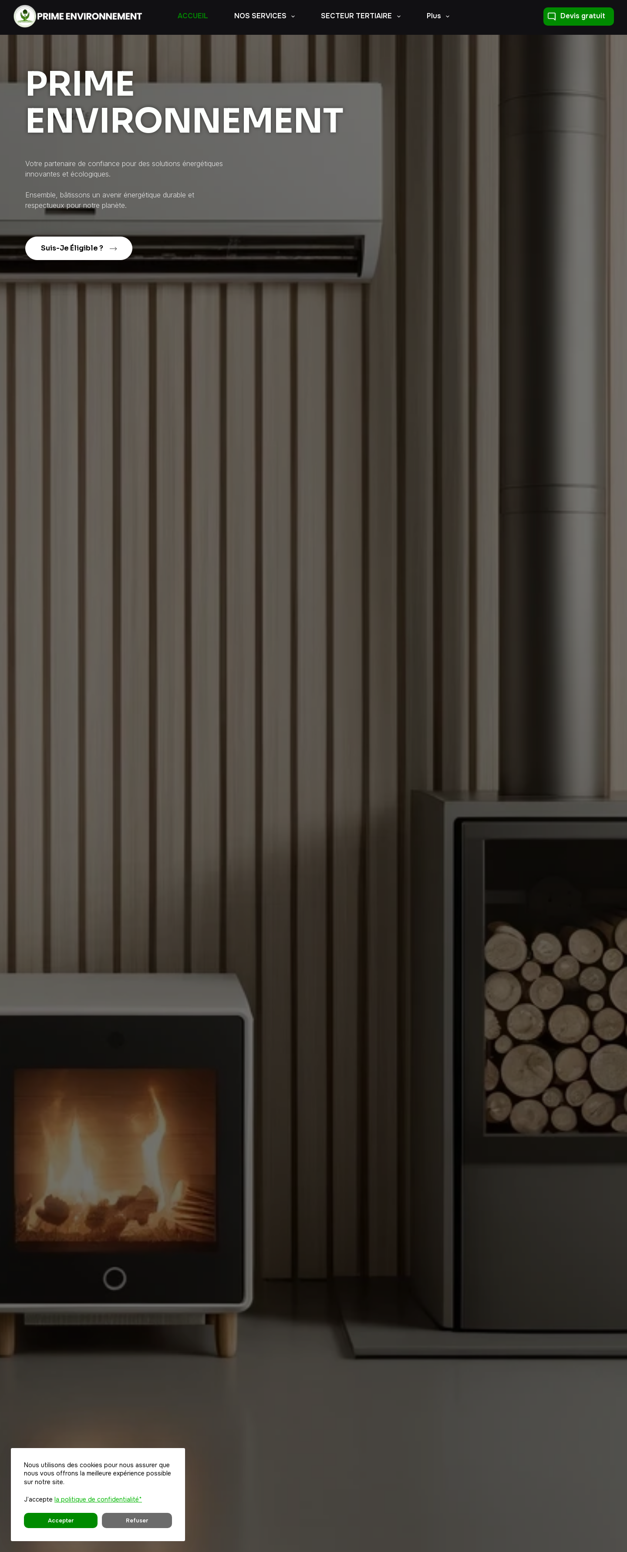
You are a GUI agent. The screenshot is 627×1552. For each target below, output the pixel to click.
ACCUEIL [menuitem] (193, 15)
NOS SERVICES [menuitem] (266, 16)
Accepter (46, 1520)
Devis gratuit (576, 15)
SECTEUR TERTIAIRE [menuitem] (362, 16)
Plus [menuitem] (440, 16)
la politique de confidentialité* (98, 1499)
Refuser (92, 1520)
